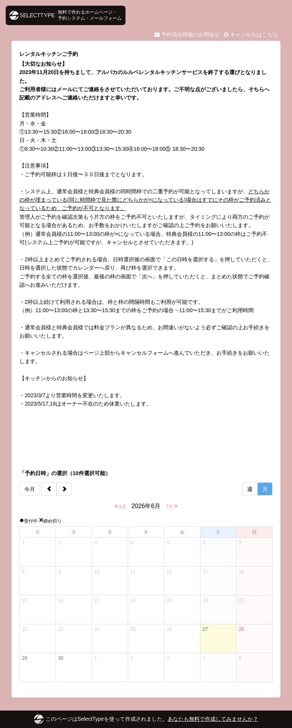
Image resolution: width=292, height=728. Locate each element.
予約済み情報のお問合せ (187, 35)
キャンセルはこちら (251, 35)
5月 (120, 506)
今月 (29, 489)
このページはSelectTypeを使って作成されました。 (146, 719)
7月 (172, 506)
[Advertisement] (146, 439)
